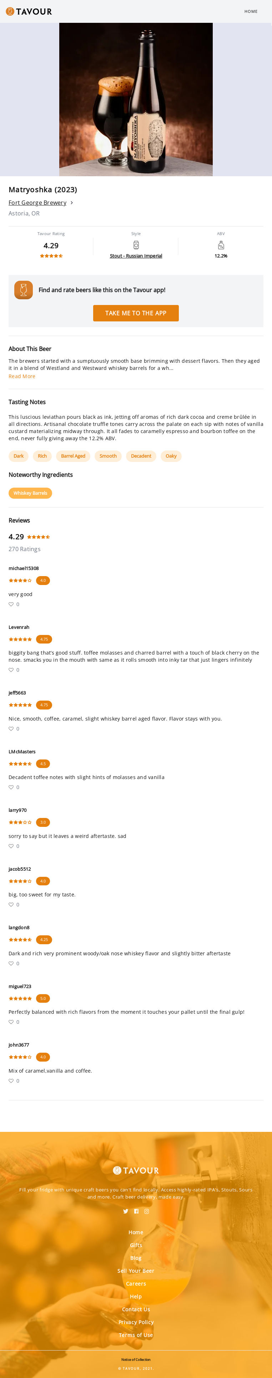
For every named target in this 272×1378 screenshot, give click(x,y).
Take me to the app (136, 313)
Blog (136, 1258)
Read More (22, 376)
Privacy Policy (136, 1322)
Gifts (136, 1245)
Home (251, 11)
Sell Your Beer (136, 1270)
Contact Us (136, 1309)
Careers (136, 1283)
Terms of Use (136, 1335)
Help (136, 1296)
